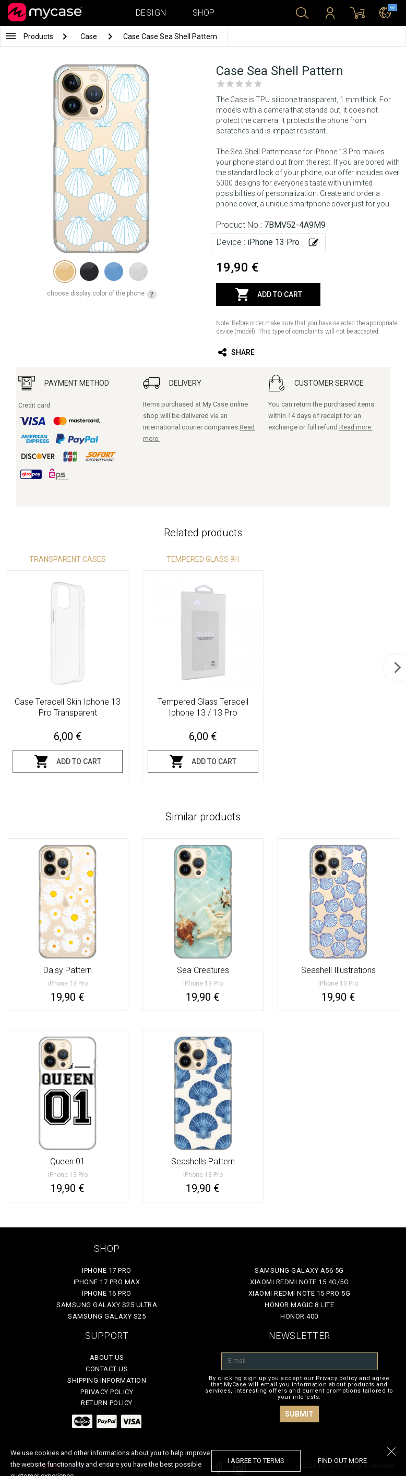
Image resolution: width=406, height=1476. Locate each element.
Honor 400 (299, 1316)
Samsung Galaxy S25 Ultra (106, 1305)
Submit (299, 1414)
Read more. (356, 427)
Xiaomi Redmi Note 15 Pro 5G (299, 1293)
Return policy (107, 1403)
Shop (204, 13)
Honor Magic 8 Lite (299, 1305)
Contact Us (107, 1369)
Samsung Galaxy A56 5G (299, 1270)
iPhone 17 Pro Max (107, 1282)
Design (151, 13)
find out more (342, 1461)
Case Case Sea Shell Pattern (170, 36)
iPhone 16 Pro (107, 1293)
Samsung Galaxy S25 (107, 1316)
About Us (107, 1357)
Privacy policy (106, 1392)
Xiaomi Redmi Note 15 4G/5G (299, 1282)
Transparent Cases (67, 559)
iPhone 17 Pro (107, 1270)
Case (89, 36)
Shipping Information (106, 1380)
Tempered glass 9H (202, 559)
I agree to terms (256, 1461)
